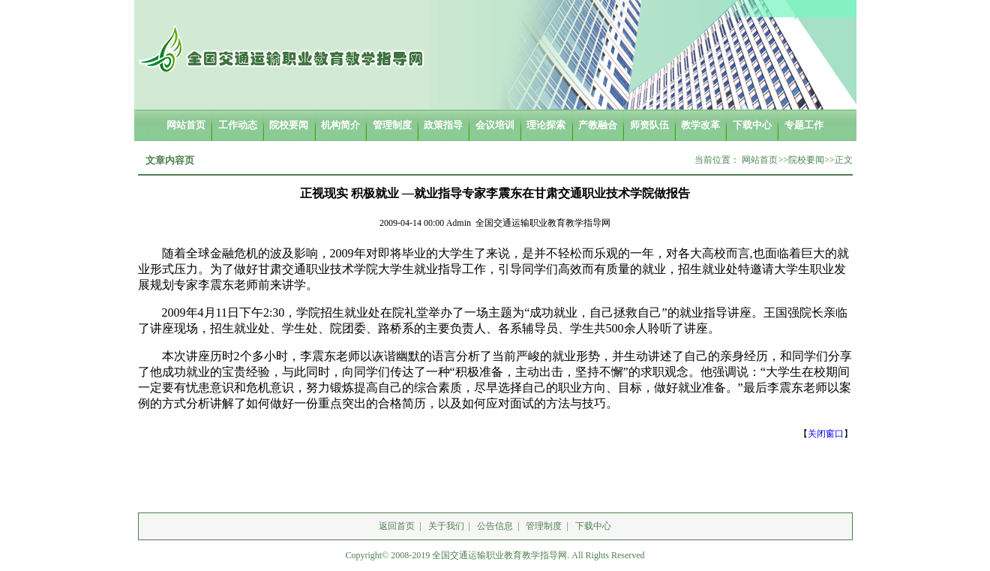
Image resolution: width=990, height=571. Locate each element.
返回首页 (397, 526)
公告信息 (495, 526)
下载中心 (593, 526)
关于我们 (446, 526)
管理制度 (544, 526)
